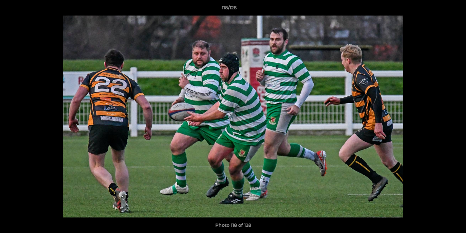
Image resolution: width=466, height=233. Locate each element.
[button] (439, 9)
